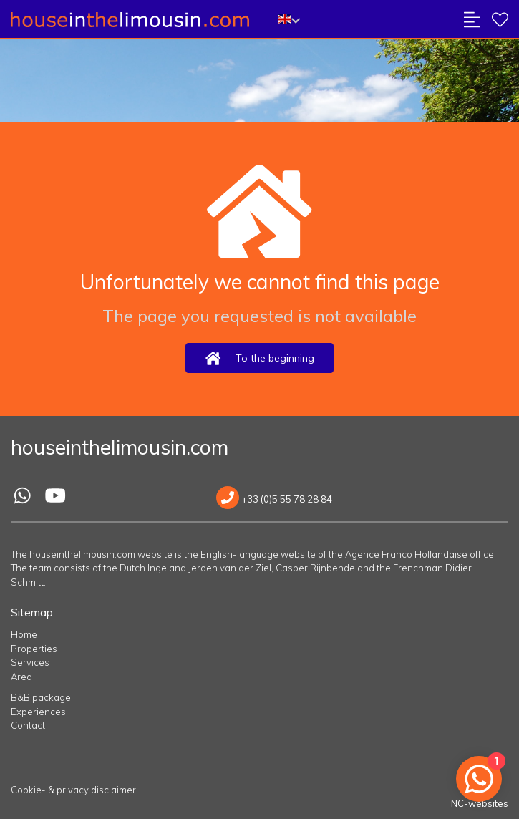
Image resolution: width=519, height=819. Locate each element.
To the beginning (259, 358)
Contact (28, 725)
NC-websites (479, 803)
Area (21, 676)
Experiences (38, 711)
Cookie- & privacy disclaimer (73, 789)
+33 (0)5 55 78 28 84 (274, 499)
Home (24, 634)
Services (30, 662)
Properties (34, 648)
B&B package (41, 697)
